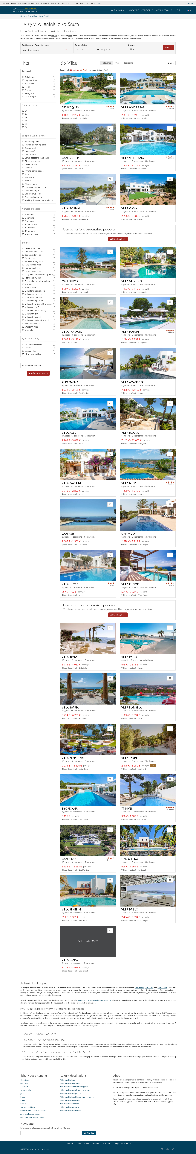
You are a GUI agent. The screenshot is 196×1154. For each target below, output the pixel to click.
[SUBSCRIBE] (51, 1132)
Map (171, 63)
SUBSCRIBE (89, 1132)
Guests (131, 45)
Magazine (134, 10)
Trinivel (127, 807)
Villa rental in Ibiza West (69, 1106)
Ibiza (70, 35)
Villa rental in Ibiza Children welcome (75, 1089)
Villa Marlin (130, 331)
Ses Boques (70, 107)
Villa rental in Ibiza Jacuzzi (70, 1092)
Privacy (23, 1103)
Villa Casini (129, 208)
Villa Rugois (130, 583)
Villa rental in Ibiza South (70, 1082)
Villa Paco (129, 656)
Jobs (22, 1092)
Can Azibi (68, 533)
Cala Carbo (149, 987)
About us (24, 1086)
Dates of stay (81, 45)
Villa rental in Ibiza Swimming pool (74, 1086)
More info (97, 3)
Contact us (147, 10)
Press (22, 1096)
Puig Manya (70, 382)
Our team (24, 1082)
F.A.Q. (22, 1099)
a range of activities (90, 38)
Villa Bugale (130, 482)
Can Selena (129, 858)
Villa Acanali (71, 208)
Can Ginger (70, 157)
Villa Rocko (130, 432)
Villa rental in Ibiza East (69, 1103)
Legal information (123, 1142)
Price (117, 63)
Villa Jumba (70, 656)
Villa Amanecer (132, 382)
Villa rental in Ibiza (67, 1079)
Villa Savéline (72, 482)
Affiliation (107, 1142)
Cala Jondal (139, 987)
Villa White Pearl (133, 107)
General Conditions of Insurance (33, 1110)
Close (190, 3)
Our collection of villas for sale (32, 1116)
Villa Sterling (131, 281)
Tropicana (70, 807)
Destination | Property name (35, 45)
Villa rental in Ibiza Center (70, 1110)
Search (168, 47)
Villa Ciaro (70, 958)
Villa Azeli (69, 432)
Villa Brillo (129, 908)
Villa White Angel (134, 157)
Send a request (118, 239)
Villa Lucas (70, 583)
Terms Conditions (27, 1106)
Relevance (106, 63)
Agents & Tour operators (30, 1113)
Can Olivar (70, 281)
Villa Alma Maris (73, 757)
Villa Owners (83, 1142)
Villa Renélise (71, 908)
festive (54, 35)
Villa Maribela (131, 706)
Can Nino (69, 858)
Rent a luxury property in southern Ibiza (94, 999)
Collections (24, 1079)
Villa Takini (129, 757)
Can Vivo (128, 533)
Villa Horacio (72, 331)
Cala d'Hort (162, 987)
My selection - (164, 10)
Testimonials (25, 1089)
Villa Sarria (70, 706)
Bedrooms (128, 63)
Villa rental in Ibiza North (70, 1099)
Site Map (96, 1142)
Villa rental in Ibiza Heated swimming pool (77, 1096)
